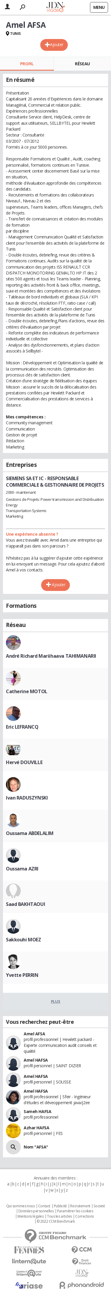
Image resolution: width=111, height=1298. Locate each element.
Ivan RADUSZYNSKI (27, 798)
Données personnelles (36, 1211)
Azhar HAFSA (36, 1127)
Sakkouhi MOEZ (23, 939)
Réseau (82, 63)
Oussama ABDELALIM (30, 833)
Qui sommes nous (20, 1206)
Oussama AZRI (22, 868)
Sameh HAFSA (37, 1111)
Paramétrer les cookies (75, 1211)
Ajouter (56, 44)
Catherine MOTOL (26, 691)
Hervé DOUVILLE (24, 762)
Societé (99, 1206)
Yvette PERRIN (22, 975)
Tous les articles (59, 1216)
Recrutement (80, 1206)
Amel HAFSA (36, 1060)
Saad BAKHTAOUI (25, 904)
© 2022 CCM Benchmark (56, 1221)
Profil (26, 63)
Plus (55, 1001)
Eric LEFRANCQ (22, 727)
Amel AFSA (34, 1034)
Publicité (60, 1206)
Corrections (84, 1216)
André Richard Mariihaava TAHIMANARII (51, 656)
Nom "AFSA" (36, 1147)
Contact (44, 1206)
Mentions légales (30, 1216)
